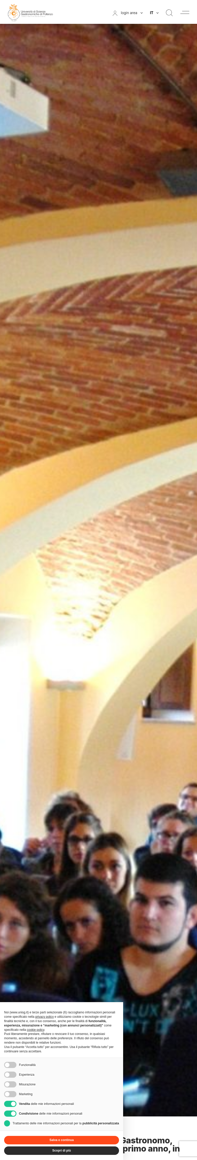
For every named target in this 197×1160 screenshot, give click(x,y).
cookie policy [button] (35, 1030)
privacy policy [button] (44, 1017)
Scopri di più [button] (61, 1150)
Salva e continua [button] (62, 1140)
